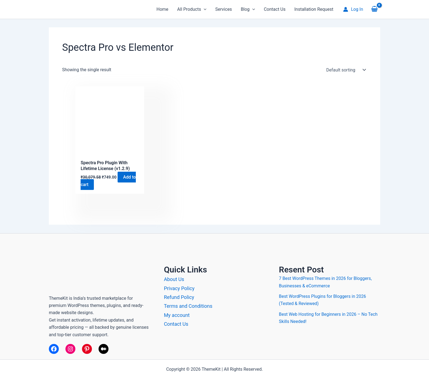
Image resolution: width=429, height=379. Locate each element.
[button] (192, 9)
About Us (174, 279)
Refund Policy (179, 297)
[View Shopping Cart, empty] (374, 9)
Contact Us (176, 324)
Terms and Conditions (188, 306)
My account (177, 315)
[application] (203, 9)
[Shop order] (345, 69)
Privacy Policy (179, 288)
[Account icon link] (353, 9)
